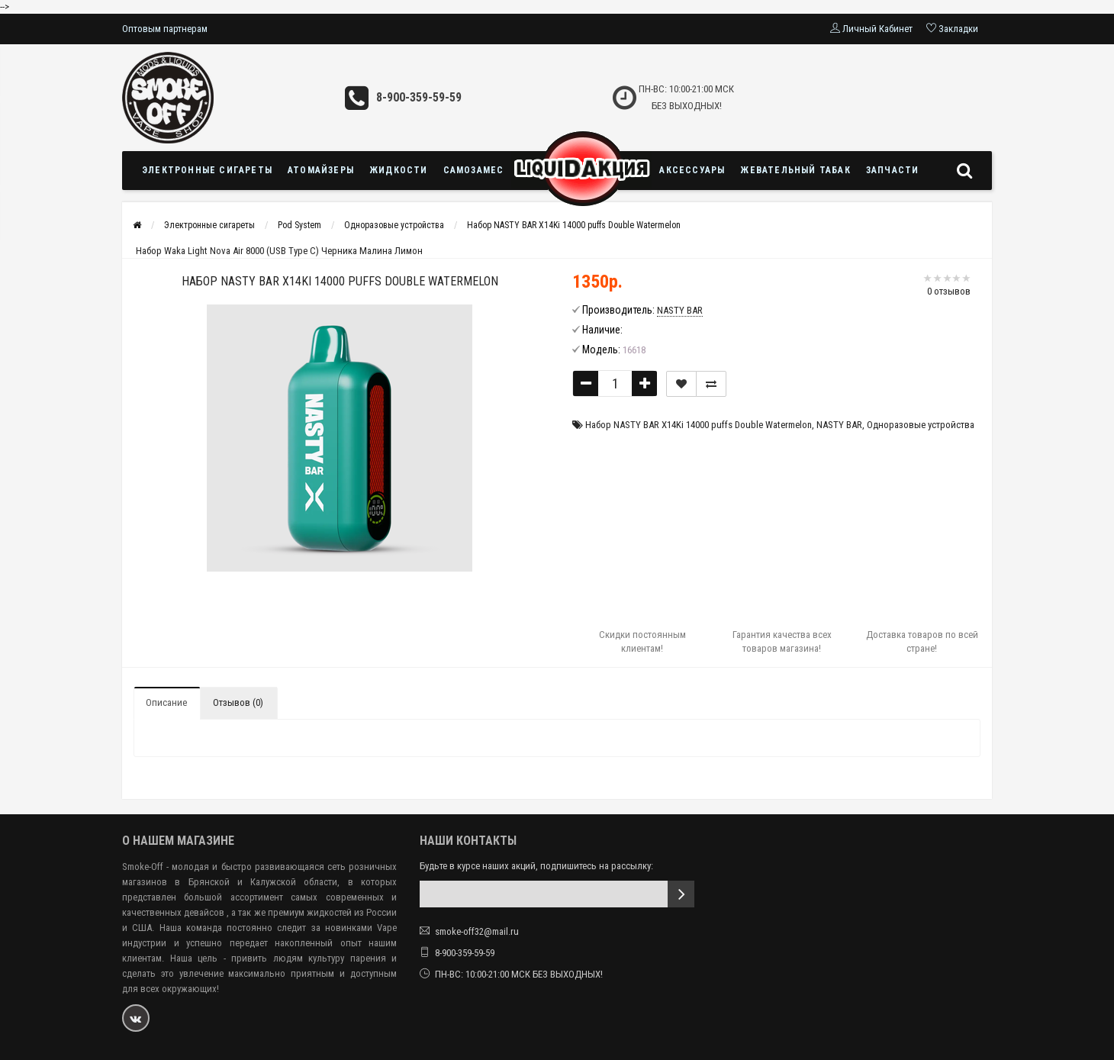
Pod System (299, 225)
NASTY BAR (839, 424)
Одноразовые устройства (394, 225)
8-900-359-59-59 (419, 97)
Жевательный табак (795, 170)
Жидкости (398, 170)
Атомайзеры (321, 170)
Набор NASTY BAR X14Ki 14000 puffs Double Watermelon (574, 225)
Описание (166, 702)
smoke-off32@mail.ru (477, 931)
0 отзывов (949, 291)
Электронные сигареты (207, 170)
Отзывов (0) (238, 702)
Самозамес (473, 170)
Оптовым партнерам (165, 28)
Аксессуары (692, 170)
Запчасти (892, 170)
